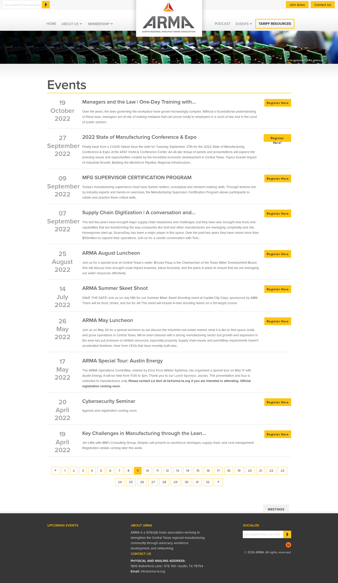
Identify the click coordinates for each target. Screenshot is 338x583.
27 (153, 482)
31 (197, 482)
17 (218, 471)
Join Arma (297, 5)
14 (187, 471)
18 (228, 471)
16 (208, 471)
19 (239, 471)
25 (131, 482)
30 (186, 482)
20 (250, 471)
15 (197, 471)
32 (208, 482)
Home (51, 24)
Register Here (278, 103)
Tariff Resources (275, 24)
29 (175, 482)
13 (177, 471)
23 (282, 471)
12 (167, 471)
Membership (98, 24)
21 (260, 471)
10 (147, 471)
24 (120, 482)
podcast (222, 24)
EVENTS (242, 24)
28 (164, 482)
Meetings (276, 509)
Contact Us (322, 5)
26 (142, 482)
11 (157, 471)
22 (271, 471)
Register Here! (277, 139)
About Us (70, 24)
